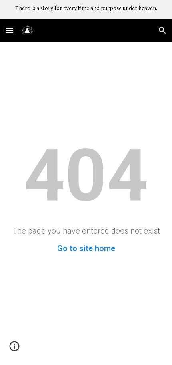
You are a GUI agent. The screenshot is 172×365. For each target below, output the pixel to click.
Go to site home (86, 248)
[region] (86, 9)
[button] (9, 30)
